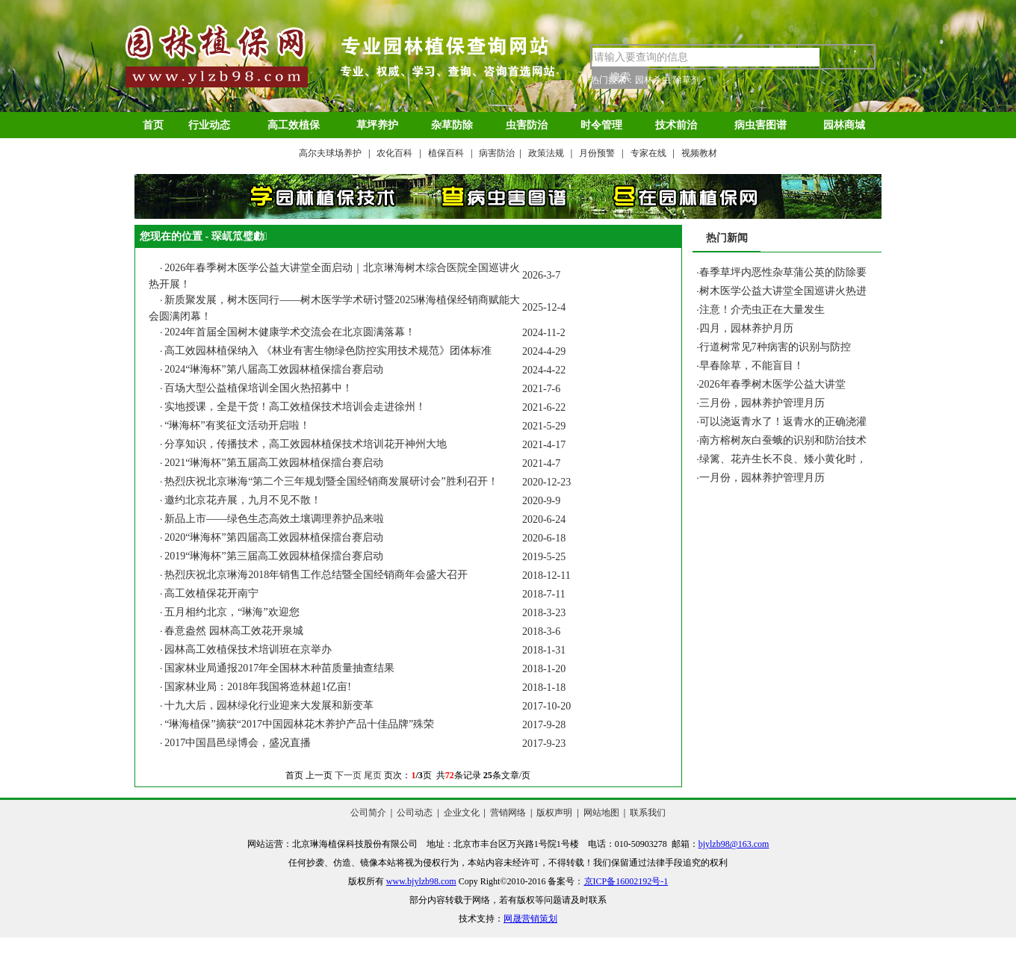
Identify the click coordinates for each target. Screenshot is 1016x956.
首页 (153, 125)
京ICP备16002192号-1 (626, 881)
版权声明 (554, 812)
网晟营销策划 (530, 918)
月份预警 (597, 153)
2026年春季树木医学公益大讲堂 (772, 384)
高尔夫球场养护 (330, 153)
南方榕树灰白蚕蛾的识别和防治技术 (783, 440)
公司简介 (368, 812)
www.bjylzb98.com (421, 881)
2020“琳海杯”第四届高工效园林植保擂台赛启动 (273, 537)
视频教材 (699, 153)
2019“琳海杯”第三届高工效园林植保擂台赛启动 (273, 556)
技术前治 (676, 125)
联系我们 (648, 812)
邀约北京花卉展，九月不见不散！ (242, 500)
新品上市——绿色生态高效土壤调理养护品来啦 (274, 518)
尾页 (373, 775)
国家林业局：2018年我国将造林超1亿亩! (257, 686)
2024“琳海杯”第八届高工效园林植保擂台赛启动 (273, 369)
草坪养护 (377, 125)
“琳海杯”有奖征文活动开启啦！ (236, 425)
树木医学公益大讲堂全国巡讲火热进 (783, 291)
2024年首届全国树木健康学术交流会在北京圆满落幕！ (289, 332)
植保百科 (446, 153)
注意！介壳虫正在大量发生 (762, 309)
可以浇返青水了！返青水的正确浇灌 (783, 421)
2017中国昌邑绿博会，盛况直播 (237, 742)
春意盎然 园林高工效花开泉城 (233, 630)
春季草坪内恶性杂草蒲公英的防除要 (783, 272)
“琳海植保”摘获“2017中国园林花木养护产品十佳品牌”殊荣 (299, 724)
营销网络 (508, 812)
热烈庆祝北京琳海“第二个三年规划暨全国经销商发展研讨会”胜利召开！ (331, 481)
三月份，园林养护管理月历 (762, 403)
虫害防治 (527, 125)
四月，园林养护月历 (746, 328)
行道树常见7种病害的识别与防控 (775, 347)
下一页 (348, 775)
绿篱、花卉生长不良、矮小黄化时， (783, 459)
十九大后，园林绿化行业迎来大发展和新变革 (269, 705)
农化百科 (394, 153)
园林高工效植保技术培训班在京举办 (248, 649)
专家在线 (648, 153)
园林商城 (844, 125)
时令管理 (601, 125)
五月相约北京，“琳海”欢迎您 (231, 612)
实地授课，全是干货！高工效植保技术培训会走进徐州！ (295, 406)
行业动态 (209, 125)
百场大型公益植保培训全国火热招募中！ (258, 388)
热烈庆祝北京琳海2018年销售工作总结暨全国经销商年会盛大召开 (316, 574)
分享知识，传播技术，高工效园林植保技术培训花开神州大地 (305, 444)
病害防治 (497, 153)
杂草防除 (452, 125)
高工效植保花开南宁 (211, 593)
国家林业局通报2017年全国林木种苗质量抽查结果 (279, 668)
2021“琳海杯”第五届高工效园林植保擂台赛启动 (273, 462)
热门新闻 (727, 237)
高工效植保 (293, 125)
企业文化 (462, 812)
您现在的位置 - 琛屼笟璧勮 (203, 236)
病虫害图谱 (760, 125)
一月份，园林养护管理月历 (762, 477)
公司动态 (415, 812)
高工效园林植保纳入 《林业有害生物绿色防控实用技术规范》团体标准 (328, 350)
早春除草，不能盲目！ (751, 365)
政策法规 (546, 153)
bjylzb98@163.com (733, 844)
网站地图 (601, 812)
